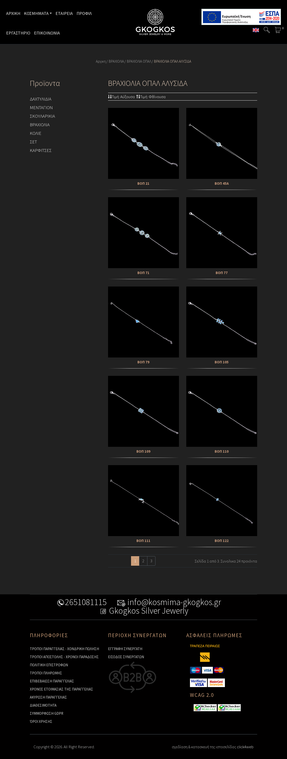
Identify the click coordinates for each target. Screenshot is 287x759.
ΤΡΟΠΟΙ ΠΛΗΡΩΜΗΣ (46, 673)
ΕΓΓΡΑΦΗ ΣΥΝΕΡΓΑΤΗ (125, 648)
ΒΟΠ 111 (143, 540)
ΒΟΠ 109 (143, 451)
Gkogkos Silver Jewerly (143, 611)
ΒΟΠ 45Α (222, 183)
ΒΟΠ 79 (143, 362)
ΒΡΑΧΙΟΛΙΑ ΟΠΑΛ (139, 61)
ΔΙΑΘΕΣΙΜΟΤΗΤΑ (43, 705)
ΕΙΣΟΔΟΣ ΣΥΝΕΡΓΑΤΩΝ (126, 657)
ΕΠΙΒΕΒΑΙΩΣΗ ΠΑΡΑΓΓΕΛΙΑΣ (52, 681)
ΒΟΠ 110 (222, 451)
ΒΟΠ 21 (143, 183)
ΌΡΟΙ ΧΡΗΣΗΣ (41, 721)
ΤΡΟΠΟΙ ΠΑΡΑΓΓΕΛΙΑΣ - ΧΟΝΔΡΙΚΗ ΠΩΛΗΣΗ (64, 648)
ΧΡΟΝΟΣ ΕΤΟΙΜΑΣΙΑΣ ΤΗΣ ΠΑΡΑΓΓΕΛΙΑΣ (61, 689)
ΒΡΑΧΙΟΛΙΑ (116, 61)
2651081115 (81, 603)
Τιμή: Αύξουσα (121, 96)
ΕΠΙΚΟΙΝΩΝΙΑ (47, 33)
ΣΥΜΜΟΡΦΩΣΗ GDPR (46, 713)
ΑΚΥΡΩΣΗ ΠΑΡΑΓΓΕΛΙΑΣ (48, 697)
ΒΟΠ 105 (222, 362)
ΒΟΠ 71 (143, 272)
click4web (245, 746)
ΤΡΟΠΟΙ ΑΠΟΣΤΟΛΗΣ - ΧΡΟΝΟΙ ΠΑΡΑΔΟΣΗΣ (64, 657)
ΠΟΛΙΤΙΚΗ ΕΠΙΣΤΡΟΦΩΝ (49, 665)
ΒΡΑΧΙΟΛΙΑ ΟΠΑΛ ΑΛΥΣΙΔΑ (172, 61)
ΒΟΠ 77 (222, 272)
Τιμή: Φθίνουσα (151, 96)
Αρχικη (101, 61)
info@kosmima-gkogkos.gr (168, 603)
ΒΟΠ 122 (222, 540)
